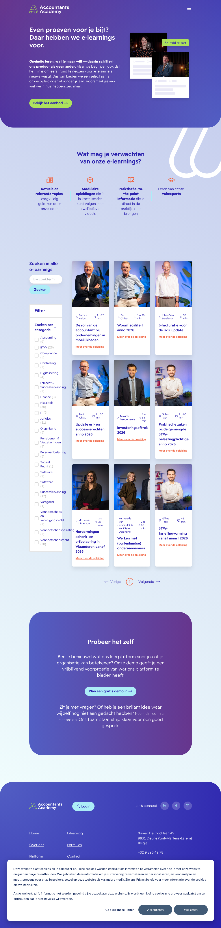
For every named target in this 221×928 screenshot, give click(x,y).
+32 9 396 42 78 (150, 852)
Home (34, 833)
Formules (74, 845)
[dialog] (110, 890)
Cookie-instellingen (119, 909)
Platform (36, 856)
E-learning (75, 833)
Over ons (36, 845)
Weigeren (191, 909)
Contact (73, 856)
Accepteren (155, 909)
